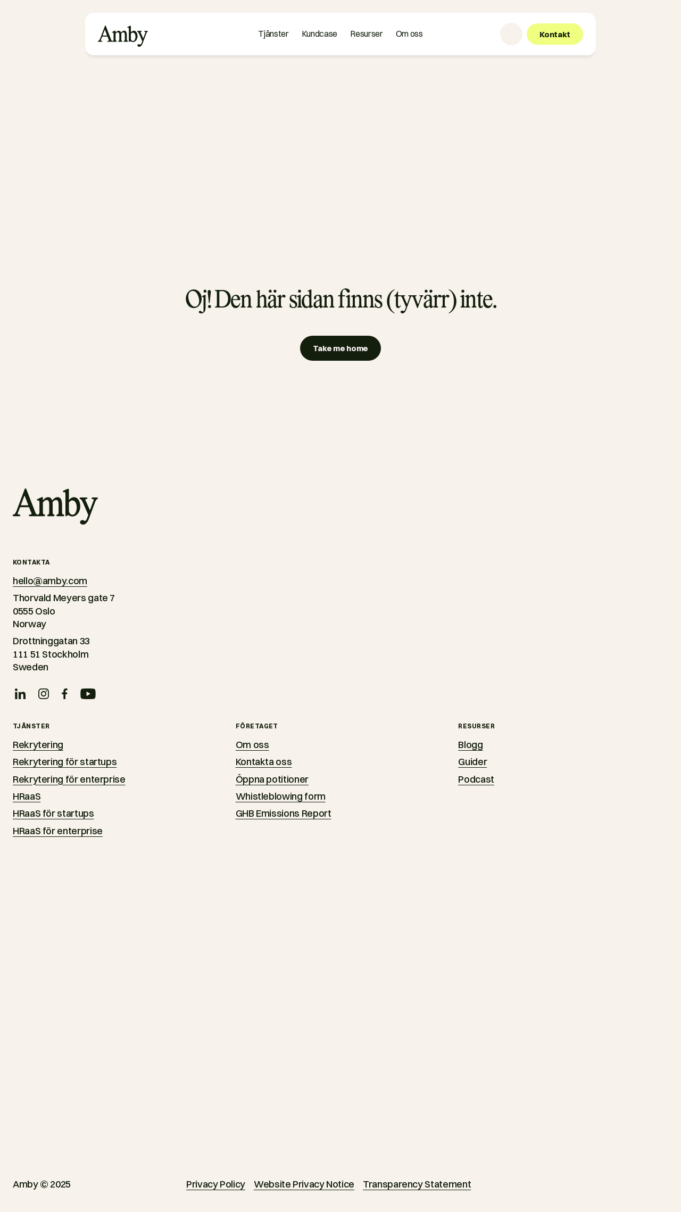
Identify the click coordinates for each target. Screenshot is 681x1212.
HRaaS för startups (53, 813)
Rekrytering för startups (65, 762)
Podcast (476, 779)
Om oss (252, 744)
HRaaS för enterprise (58, 831)
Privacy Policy (215, 1184)
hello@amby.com (50, 581)
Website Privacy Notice (304, 1184)
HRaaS (26, 796)
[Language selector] (511, 34)
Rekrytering (38, 744)
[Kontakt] (555, 34)
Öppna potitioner (272, 779)
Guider (472, 762)
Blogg (470, 744)
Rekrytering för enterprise (69, 779)
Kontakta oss (264, 762)
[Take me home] (340, 348)
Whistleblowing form (281, 796)
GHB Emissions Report (283, 813)
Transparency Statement (417, 1184)
